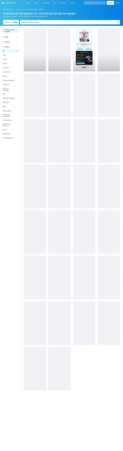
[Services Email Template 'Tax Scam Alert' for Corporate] (35, 141)
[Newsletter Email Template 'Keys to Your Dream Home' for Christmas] (109, 277)
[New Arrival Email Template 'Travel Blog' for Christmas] (109, 232)
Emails (15, 22)
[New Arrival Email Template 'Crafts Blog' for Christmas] (35, 277)
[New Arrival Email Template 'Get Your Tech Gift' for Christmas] (59, 368)
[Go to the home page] (8, 3)
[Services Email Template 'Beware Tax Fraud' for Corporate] (35, 95)
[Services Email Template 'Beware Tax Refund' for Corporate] (84, 95)
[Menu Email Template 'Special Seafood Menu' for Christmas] (84, 141)
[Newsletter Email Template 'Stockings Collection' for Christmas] (59, 323)
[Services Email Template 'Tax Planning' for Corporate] (84, 49)
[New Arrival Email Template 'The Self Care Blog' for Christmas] (84, 323)
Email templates (8, 9)
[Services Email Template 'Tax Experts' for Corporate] (35, 49)
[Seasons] (17, 42)
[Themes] (17, 47)
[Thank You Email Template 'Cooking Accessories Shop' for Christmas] (84, 277)
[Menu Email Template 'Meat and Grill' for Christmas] (35, 232)
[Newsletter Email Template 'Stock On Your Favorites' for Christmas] (109, 323)
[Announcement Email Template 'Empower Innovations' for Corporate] (59, 49)
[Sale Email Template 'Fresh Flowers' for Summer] (109, 141)
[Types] (17, 37)
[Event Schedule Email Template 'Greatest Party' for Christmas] (109, 186)
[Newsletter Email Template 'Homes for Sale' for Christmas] (35, 368)
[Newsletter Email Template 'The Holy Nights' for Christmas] (35, 186)
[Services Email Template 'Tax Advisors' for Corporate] (59, 95)
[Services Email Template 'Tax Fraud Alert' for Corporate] (59, 141)
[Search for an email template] (68, 22)
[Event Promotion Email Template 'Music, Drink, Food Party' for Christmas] (59, 232)
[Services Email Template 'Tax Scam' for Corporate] (109, 95)
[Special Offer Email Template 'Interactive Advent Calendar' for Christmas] (35, 323)
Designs (7, 22)
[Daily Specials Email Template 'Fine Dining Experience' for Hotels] (59, 277)
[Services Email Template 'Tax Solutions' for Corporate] (109, 49)
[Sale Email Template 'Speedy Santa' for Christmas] (59, 186)
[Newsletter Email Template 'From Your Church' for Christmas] (84, 186)
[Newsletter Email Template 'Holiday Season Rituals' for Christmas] (84, 232)
